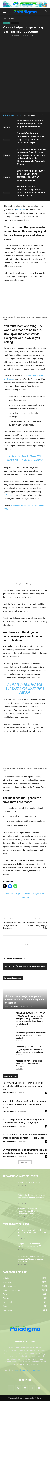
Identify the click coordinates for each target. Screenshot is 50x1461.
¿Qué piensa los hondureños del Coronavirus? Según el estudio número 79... (31, 1259)
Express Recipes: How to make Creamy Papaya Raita (36, 925)
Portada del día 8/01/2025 (29, 1182)
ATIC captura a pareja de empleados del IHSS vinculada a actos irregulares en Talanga (24, 999)
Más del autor (29, 115)
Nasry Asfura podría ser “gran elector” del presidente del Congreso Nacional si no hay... (23, 1086)
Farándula (15, 23)
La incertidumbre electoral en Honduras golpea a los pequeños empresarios (30, 123)
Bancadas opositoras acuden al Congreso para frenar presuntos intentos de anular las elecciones (29, 1049)
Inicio (5, 18)
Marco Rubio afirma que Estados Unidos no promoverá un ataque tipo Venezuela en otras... (24, 1104)
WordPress (21, 209)
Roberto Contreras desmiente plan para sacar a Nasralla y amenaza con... (32, 1197)
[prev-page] (42, 115)
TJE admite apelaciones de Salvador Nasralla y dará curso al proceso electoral (30, 1035)
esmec (8, 36)
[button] (4, 11)
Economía (12, 18)
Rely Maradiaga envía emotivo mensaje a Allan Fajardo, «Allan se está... (32, 1233)
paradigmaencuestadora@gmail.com (31, 1370)
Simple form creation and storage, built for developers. (14, 925)
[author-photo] (25, 940)
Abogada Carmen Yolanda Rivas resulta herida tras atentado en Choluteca (29, 1063)
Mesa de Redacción (11, 1006)
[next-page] (46, 115)
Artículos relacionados (12, 115)
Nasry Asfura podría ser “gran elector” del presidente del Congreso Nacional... (30, 1211)
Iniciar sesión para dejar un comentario (25, 966)
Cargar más (25, 1162)
